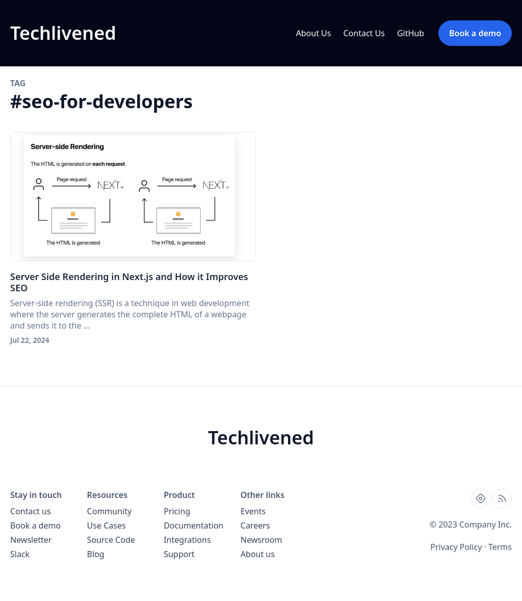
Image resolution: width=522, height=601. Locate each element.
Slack (20, 554)
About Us (313, 33)
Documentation (193, 525)
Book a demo (35, 525)
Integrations (187, 539)
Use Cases (106, 525)
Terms (500, 547)
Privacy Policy (456, 547)
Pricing (177, 511)
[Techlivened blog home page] (63, 33)
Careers (255, 525)
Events (253, 511)
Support (179, 554)
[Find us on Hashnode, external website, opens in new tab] (480, 498)
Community (109, 511)
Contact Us (363, 33)
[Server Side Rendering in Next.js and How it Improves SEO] (133, 196)
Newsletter (30, 539)
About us (258, 554)
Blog (96, 554)
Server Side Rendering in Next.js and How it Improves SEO (129, 282)
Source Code (111, 539)
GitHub (410, 33)
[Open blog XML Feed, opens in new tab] (502, 498)
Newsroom (261, 539)
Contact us (30, 511)
